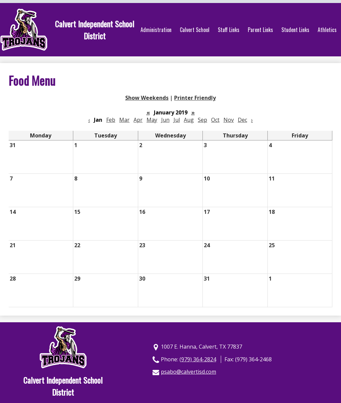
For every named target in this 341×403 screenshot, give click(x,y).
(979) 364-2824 (197, 359)
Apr (138, 119)
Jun (165, 119)
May (152, 119)
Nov (228, 119)
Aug (189, 119)
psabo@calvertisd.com (188, 371)
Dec (242, 119)
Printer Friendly (195, 97)
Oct (215, 119)
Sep (202, 119)
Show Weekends (147, 97)
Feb (110, 119)
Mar (124, 119)
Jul (176, 119)
